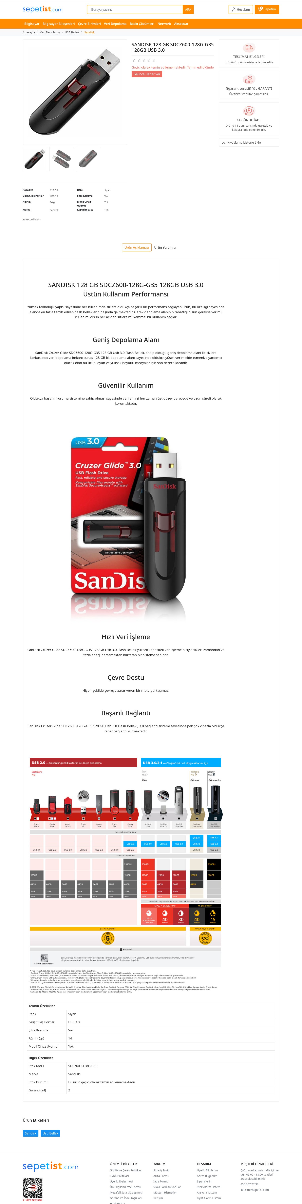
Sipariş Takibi (161, 1170)
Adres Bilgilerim (207, 1176)
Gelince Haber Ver (147, 74)
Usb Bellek (50, 1133)
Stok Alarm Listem (208, 1187)
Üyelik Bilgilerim (207, 1170)
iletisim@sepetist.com (254, 1190)
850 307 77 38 (249, 1184)
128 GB (54, 190)
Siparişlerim (204, 1181)
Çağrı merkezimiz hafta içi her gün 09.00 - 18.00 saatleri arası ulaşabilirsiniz (259, 1174)
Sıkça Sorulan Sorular (167, 1187)
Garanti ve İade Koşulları (126, 1198)
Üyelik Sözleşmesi (121, 1181)
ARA (188, 9)
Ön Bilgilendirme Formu (125, 1187)
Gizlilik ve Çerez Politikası (126, 1170)
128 (106, 210)
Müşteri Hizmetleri (165, 1192)
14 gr (53, 202)
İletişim (158, 1198)
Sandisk (54, 210)
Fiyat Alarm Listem (209, 1198)
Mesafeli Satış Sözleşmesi (126, 1192)
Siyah (107, 190)
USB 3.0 (54, 196)
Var (106, 196)
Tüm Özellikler (32, 219)
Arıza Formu (161, 1176)
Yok (106, 202)
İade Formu (160, 1181)
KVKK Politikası (119, 1176)
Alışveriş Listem (207, 1192)
